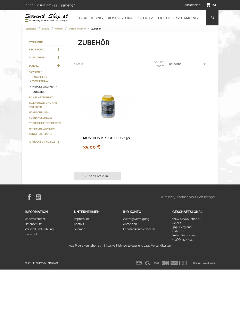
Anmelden (130, 224)
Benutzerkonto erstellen (139, 229)
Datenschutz (33, 224)
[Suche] (212, 17)
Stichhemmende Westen (45, 123)
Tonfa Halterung (40, 133)
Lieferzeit (31, 234)
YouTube (38, 197)
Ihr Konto (132, 212)
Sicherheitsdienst (41, 97)
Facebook (29, 197)
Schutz (145, 18)
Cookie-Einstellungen (204, 263)
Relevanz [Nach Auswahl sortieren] (188, 63)
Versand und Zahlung (39, 229)
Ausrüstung (120, 18)
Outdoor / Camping (178, 18)
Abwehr (34, 71)
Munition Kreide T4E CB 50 (106, 138)
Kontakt (79, 224)
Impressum (81, 219)
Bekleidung (91, 18)
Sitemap (79, 229)
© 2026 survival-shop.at (41, 263)
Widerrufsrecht (35, 219)
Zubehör (39, 91)
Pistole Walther (43, 86)
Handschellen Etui (42, 128)
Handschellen (39, 112)
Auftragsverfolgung (136, 219)
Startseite (36, 42)
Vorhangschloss (40, 117)
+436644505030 (64, 5)
